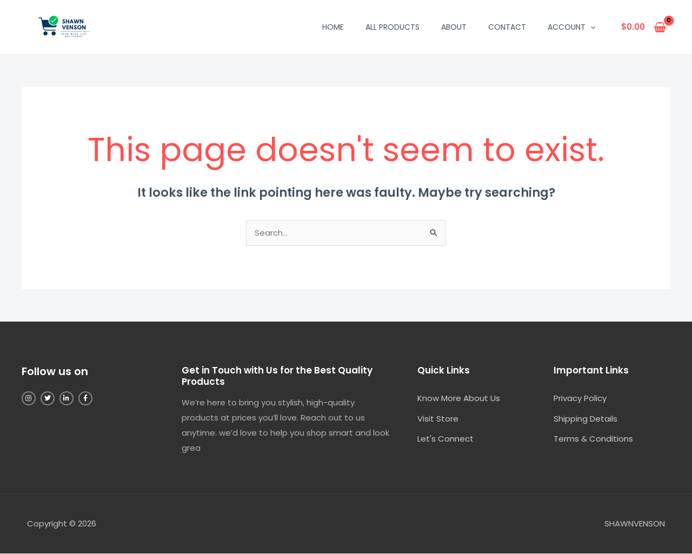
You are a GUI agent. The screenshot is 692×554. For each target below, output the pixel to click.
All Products (392, 27)
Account (571, 27)
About (454, 27)
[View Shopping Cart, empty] (643, 27)
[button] (590, 27)
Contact (507, 27)
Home (333, 27)
